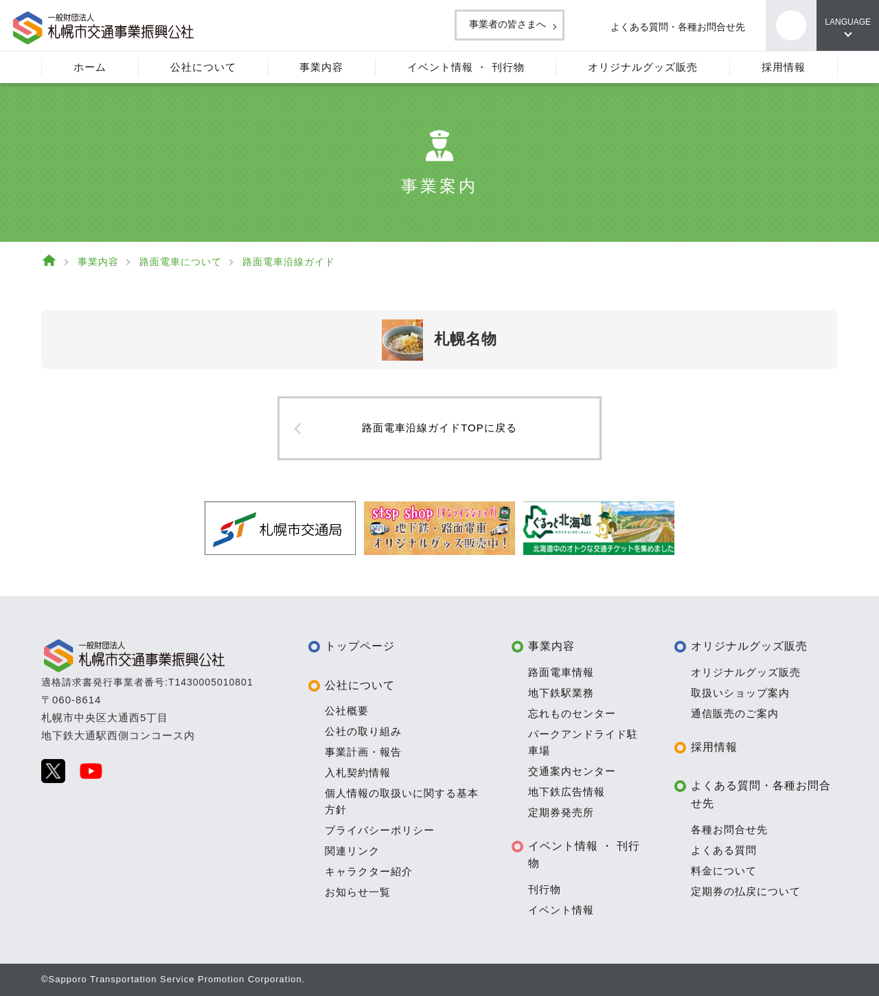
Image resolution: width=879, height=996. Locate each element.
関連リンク (352, 851)
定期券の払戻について (746, 891)
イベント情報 (561, 910)
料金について (724, 870)
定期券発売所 (561, 812)
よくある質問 (724, 850)
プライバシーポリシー (380, 830)
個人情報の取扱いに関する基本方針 (402, 801)
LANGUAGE (845, 22)
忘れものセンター (572, 713)
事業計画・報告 (363, 752)
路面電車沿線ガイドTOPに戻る (439, 427)
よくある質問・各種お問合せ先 (663, 26)
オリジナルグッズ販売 (749, 646)
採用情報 (714, 747)
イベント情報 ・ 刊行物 (584, 855)
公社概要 (347, 710)
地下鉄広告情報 (566, 791)
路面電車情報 (561, 672)
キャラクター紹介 (369, 871)
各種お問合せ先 (729, 829)
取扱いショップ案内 (740, 693)
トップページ (360, 646)
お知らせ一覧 (358, 892)
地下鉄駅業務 (561, 693)
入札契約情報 (358, 772)
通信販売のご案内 (735, 713)
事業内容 (551, 646)
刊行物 (544, 889)
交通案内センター (572, 771)
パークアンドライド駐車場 (583, 742)
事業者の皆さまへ (477, 24)
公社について (360, 685)
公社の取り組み (363, 731)
